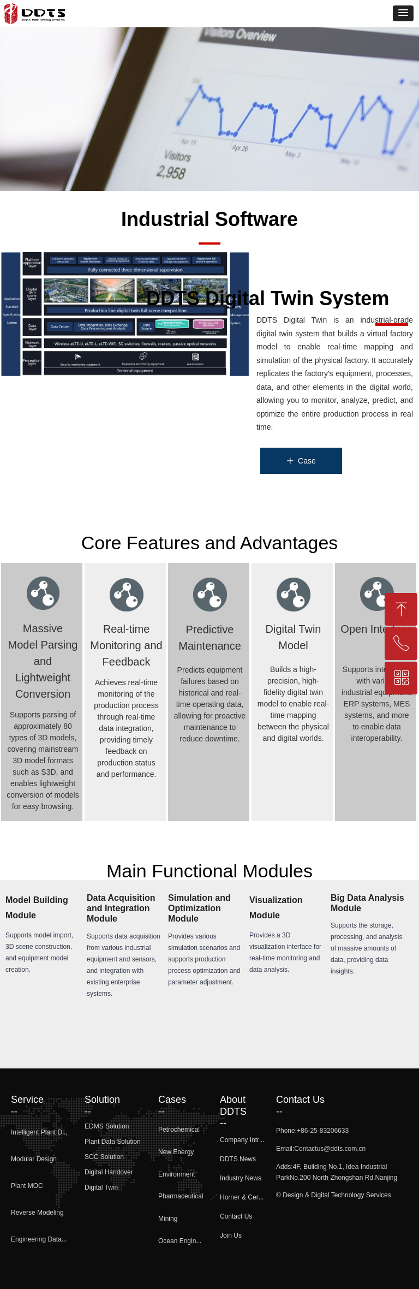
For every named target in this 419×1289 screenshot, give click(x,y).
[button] (403, 13)
